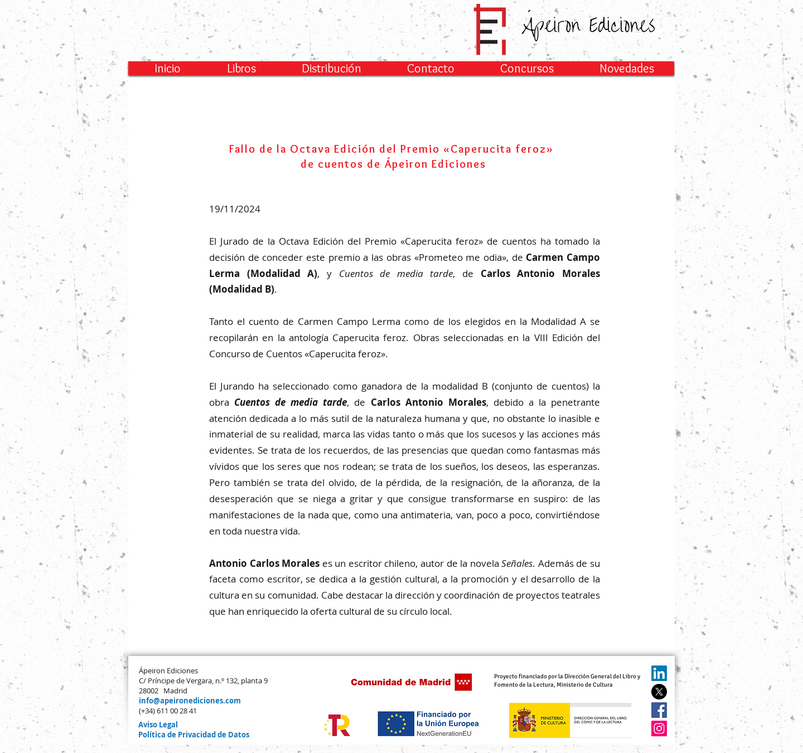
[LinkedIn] (659, 673)
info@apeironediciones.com (190, 701)
